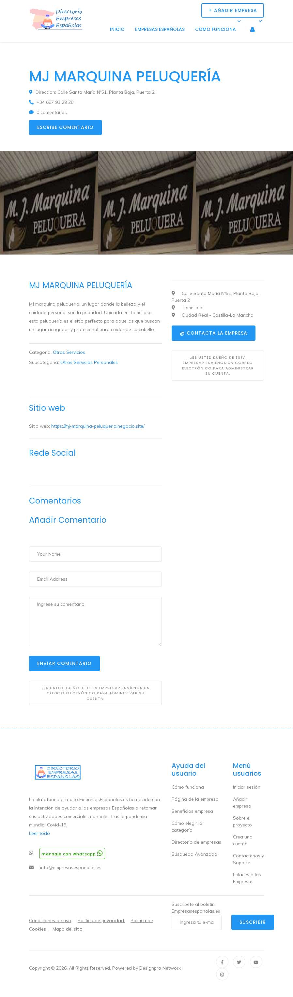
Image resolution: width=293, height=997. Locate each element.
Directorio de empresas (196, 842)
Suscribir (252, 922)
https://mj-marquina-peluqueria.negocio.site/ (98, 426)
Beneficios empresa (192, 811)
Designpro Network (160, 968)
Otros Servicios (69, 352)
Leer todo (39, 833)
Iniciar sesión (246, 787)
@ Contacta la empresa (213, 333)
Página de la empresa (195, 799)
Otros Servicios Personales (89, 362)
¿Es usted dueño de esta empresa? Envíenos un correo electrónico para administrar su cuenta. (95, 693)
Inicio (117, 29)
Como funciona (215, 29)
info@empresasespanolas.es (70, 867)
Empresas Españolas (160, 29)
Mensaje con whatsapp (72, 853)
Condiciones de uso (50, 920)
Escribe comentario (65, 127)
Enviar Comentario (64, 663)
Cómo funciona (188, 787)
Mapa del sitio (68, 929)
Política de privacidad (101, 920)
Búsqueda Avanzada (194, 854)
